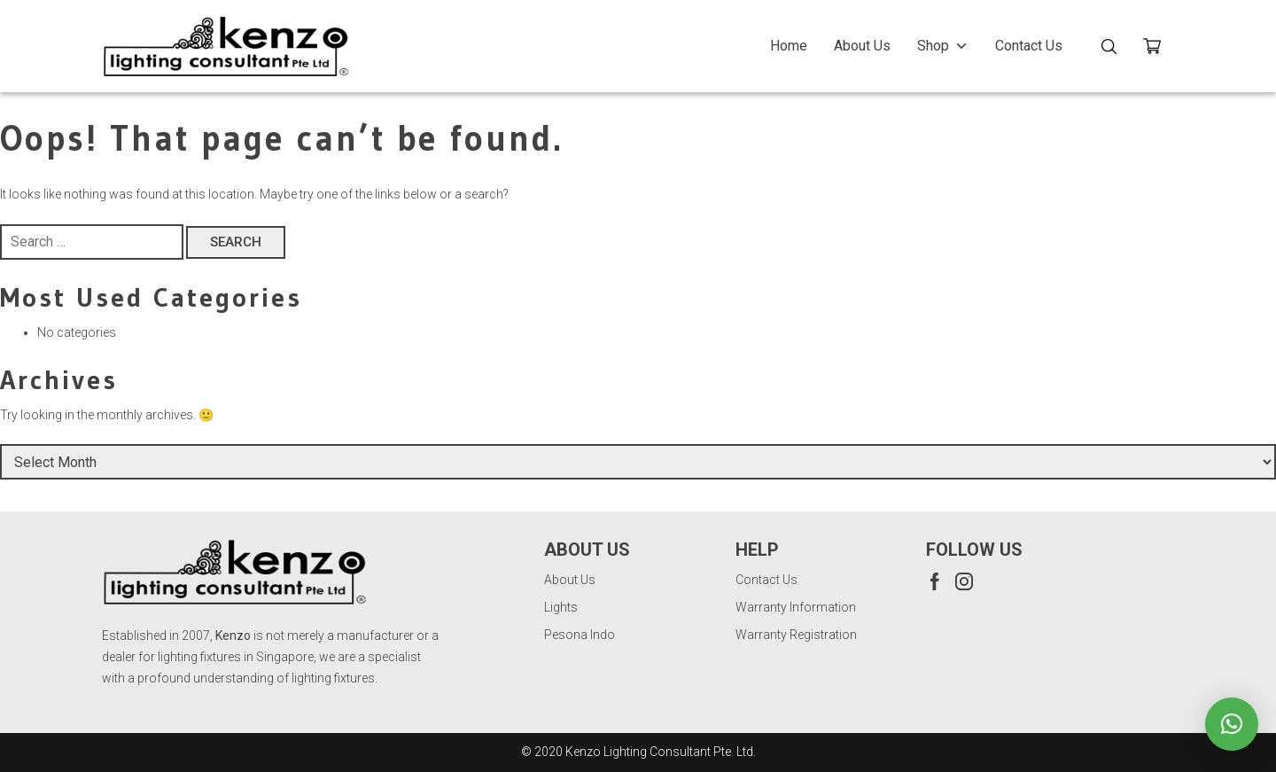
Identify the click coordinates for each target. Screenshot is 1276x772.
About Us (862, 45)
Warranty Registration (796, 635)
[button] (1231, 724)
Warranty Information (795, 607)
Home (788, 45)
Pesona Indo (579, 635)
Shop (943, 45)
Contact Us (1028, 45)
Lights (561, 607)
